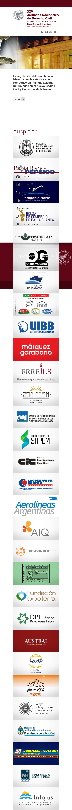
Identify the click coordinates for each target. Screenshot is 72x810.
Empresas (26, 208)
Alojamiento (27, 192)
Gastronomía (28, 184)
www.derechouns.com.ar (36, 275)
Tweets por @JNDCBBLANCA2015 (26, 236)
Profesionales (28, 200)
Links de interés (29, 216)
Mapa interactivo (30, 224)
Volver (20, 99)
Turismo (25, 176)
